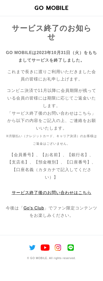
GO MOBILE (51, 8)
